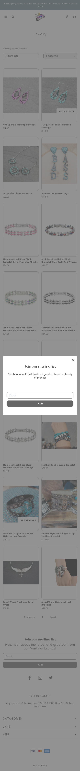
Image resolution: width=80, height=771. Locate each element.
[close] (73, 360)
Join (40, 403)
